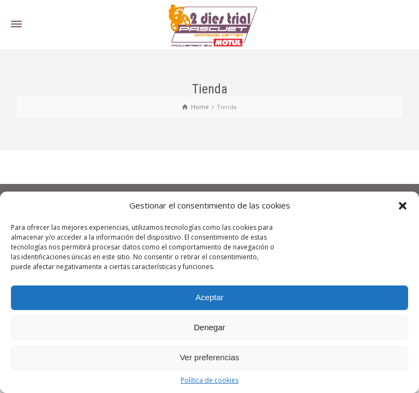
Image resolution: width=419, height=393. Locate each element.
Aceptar (209, 297)
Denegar (209, 327)
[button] (402, 205)
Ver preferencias (209, 357)
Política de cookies (209, 380)
